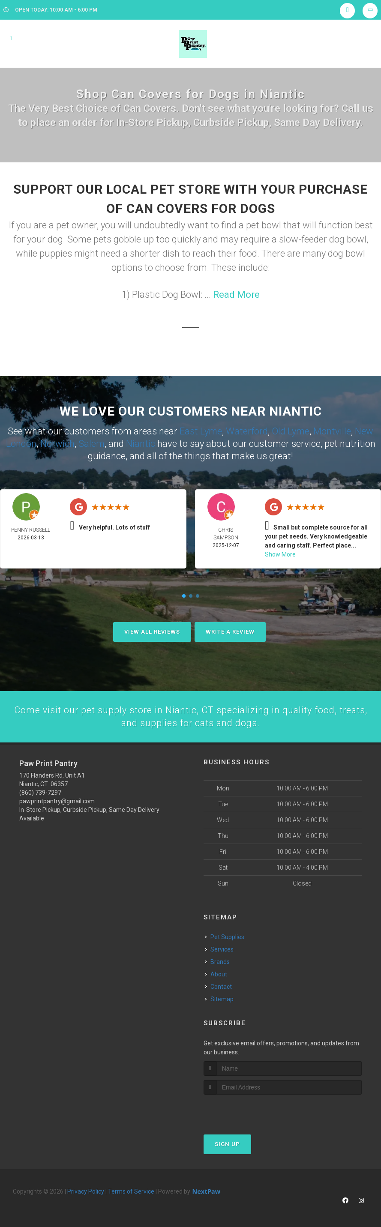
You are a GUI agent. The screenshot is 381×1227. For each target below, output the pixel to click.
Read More (236, 294)
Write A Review (230, 631)
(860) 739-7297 (40, 792)
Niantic (140, 442)
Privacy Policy (85, 1191)
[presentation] (249, 1110)
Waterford (247, 430)
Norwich (57, 442)
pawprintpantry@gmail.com (57, 800)
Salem (91, 442)
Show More (280, 553)
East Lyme (201, 430)
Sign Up (227, 1143)
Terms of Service (131, 1191)
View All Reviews (152, 631)
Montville (332, 430)
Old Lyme (290, 430)
